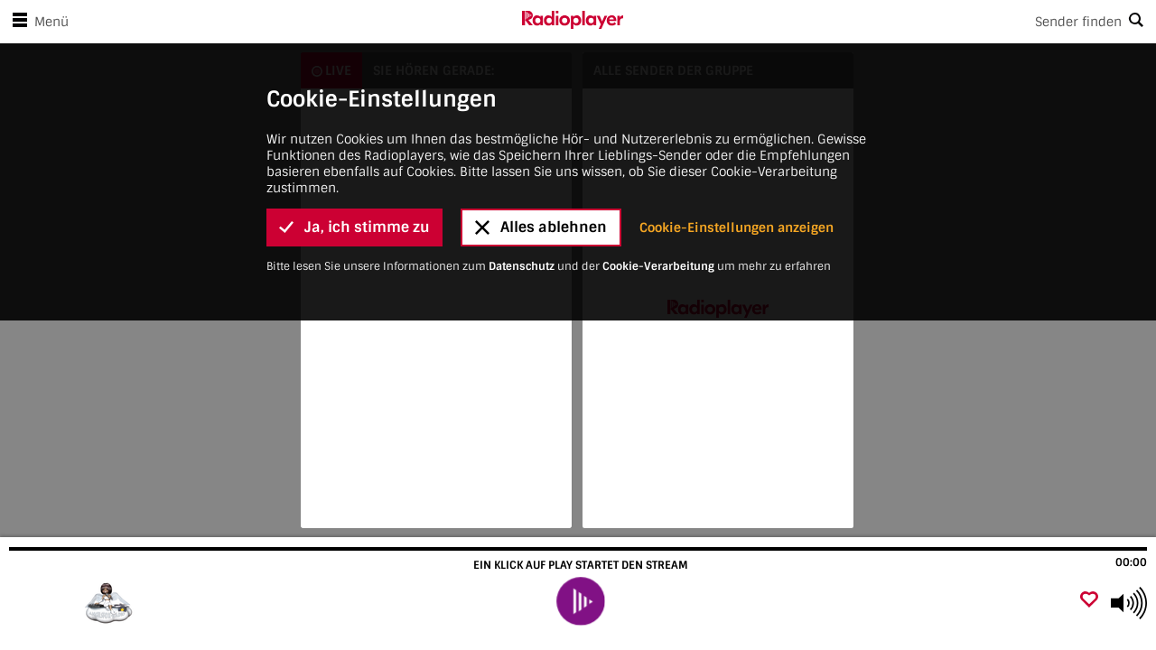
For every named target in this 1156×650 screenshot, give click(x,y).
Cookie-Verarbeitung (658, 199)
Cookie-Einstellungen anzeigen (736, 161)
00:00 (1131, 562)
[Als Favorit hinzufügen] (1089, 601)
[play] (580, 601)
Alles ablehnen (541, 160)
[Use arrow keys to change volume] (1129, 603)
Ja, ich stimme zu (354, 160)
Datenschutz (522, 199)
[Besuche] (110, 603)
